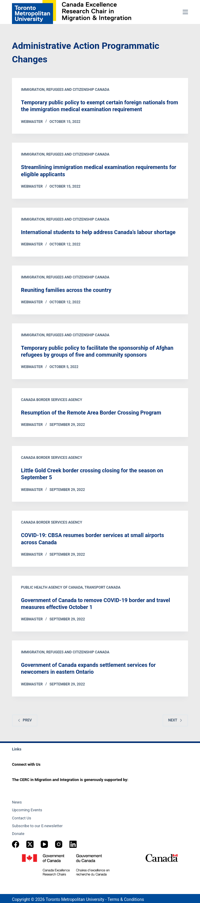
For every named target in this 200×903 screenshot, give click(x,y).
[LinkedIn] (73, 844)
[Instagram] (58, 844)
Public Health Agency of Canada (52, 587)
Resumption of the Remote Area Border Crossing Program (91, 412)
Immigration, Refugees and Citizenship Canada (65, 90)
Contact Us (21, 818)
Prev (25, 720)
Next (175, 720)
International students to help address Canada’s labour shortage (98, 232)
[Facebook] (15, 844)
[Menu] (185, 12)
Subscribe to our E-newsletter (37, 826)
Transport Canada (102, 587)
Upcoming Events (27, 810)
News (17, 802)
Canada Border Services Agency (51, 400)
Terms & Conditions (125, 899)
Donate (18, 833)
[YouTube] (44, 844)
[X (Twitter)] (30, 844)
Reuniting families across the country (66, 290)
